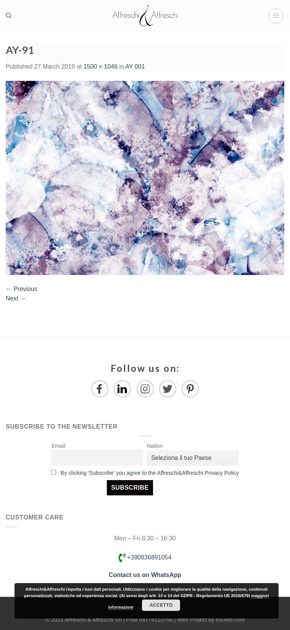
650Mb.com (230, 620)
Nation (155, 446)
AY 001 (135, 66)
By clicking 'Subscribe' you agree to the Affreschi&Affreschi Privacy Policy (150, 473)
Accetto (161, 605)
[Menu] (276, 16)
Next (16, 298)
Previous (21, 289)
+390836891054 (145, 557)
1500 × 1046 (101, 66)
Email (58, 446)
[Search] (8, 15)
